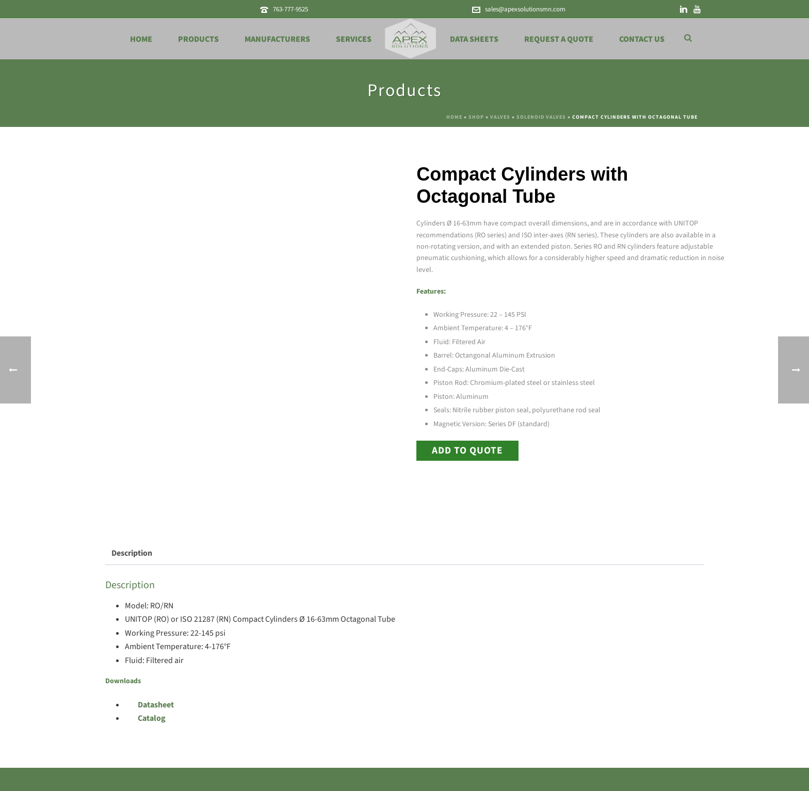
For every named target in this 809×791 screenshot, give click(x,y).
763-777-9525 (290, 9)
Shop (476, 117)
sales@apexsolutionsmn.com (525, 9)
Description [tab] (131, 553)
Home (141, 39)
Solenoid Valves (541, 117)
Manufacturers (277, 39)
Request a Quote (558, 39)
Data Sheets (474, 39)
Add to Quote (467, 450)
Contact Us (642, 39)
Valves (500, 117)
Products (198, 39)
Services (353, 39)
